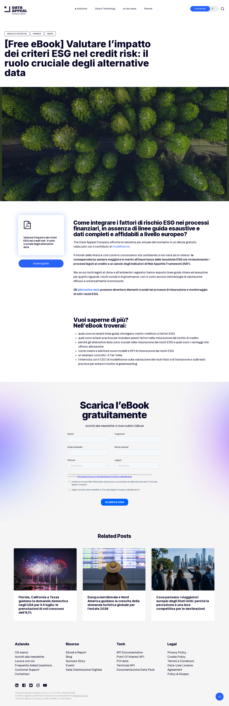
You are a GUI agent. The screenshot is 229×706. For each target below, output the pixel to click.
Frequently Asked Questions (33, 665)
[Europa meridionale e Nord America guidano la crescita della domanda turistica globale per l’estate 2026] (114, 584)
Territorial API (126, 665)
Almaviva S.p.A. (80, 696)
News (50, 34)
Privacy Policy (176, 652)
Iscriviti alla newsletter (29, 656)
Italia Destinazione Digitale (84, 669)
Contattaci (22, 674)
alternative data (89, 289)
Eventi (70, 665)
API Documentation (130, 652)
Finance (37, 34)
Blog (69, 656)
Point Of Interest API (130, 656)
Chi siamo (21, 652)
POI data (123, 661)
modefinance (121, 246)
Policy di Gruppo (178, 674)
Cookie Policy (176, 656)
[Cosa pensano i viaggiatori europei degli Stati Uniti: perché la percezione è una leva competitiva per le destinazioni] (183, 584)
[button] (41, 264)
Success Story (75, 661)
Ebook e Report (76, 652)
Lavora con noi (25, 661)
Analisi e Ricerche (17, 34)
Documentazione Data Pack (136, 669)
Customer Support (27, 669)
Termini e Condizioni (180, 661)
